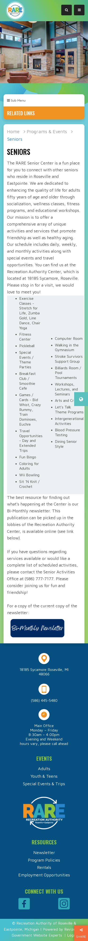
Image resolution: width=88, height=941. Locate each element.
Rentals (44, 867)
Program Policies (44, 860)
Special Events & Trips (44, 783)
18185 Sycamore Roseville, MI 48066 (44, 671)
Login (71, 935)
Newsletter (44, 852)
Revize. (70, 929)
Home (13, 131)
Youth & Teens (44, 776)
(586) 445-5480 (44, 700)
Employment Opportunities (44, 874)
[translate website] (81, 399)
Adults (44, 768)
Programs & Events (47, 131)
